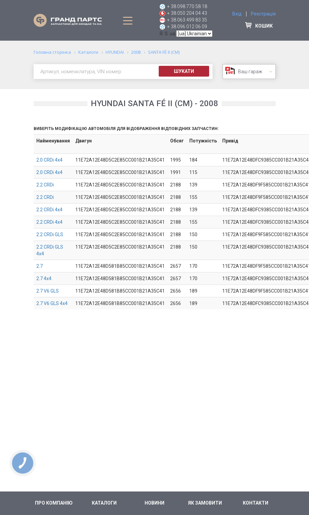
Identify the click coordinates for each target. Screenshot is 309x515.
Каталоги (104, 503)
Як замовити (205, 503)
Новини (154, 503)
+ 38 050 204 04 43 (187, 13)
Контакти (255, 503)
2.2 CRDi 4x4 (49, 209)
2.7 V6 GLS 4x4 (52, 303)
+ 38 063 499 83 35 (187, 20)
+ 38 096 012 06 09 (187, 26)
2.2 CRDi (45, 184)
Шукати (184, 71)
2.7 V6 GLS (47, 291)
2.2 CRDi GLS (49, 234)
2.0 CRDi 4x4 (49, 160)
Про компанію (54, 503)
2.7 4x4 (43, 278)
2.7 (39, 266)
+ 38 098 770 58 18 (187, 6)
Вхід (237, 13)
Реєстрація (263, 13)
